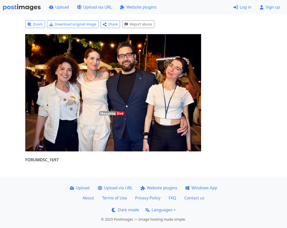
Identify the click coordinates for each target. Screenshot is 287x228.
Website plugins (138, 7)
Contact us (194, 198)
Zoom (35, 24)
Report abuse (138, 24)
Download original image (73, 24)
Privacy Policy (147, 198)
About (88, 198)
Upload (59, 7)
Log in (242, 7)
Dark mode (125, 210)
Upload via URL (94, 7)
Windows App (201, 188)
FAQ (172, 198)
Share (110, 24)
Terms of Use (114, 198)
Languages (158, 210)
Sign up (269, 7)
